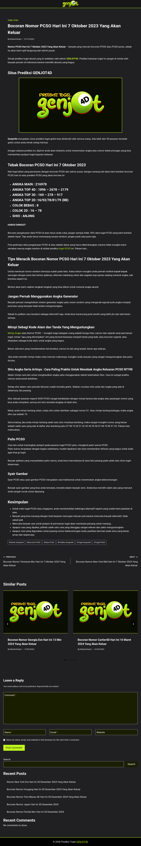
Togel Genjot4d (84, 542)
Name (8, 732)
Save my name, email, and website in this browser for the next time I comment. (43, 740)
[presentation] (35, 611)
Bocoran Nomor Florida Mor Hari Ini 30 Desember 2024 (35, 811)
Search (6, 759)
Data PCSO (49, 542)
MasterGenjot (15, 39)
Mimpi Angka (14, 333)
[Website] (116, 732)
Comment (10, 695)
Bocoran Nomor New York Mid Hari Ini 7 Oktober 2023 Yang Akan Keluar (105, 561)
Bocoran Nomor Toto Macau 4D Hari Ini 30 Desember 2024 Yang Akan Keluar (47, 796)
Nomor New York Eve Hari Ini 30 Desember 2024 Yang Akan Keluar (41, 782)
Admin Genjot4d (16, 542)
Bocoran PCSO (33, 542)
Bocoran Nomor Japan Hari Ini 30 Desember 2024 (33, 804)
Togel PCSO (99, 542)
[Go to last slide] (8, 624)
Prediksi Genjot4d (65, 542)
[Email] (70, 732)
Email (54, 732)
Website (100, 732)
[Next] (133, 624)
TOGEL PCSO (13, 20)
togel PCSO (65, 248)
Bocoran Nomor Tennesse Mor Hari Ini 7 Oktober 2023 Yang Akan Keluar (35, 561)
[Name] (24, 732)
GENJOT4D (72, 58)
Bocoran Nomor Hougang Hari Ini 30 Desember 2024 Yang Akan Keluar (43, 789)
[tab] (65, 660)
